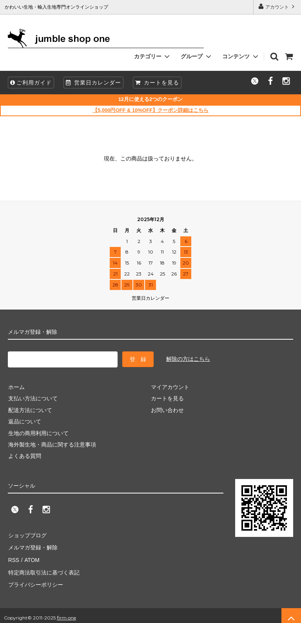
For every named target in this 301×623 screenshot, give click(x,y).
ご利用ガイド (31, 82)
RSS (13, 557)
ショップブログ (27, 534)
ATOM (31, 557)
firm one (66, 613)
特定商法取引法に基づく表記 (43, 569)
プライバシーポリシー (35, 580)
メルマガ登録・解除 (32, 546)
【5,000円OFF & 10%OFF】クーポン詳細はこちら (150, 110)
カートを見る (157, 82)
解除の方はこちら (188, 358)
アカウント (277, 6)
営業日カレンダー (93, 82)
